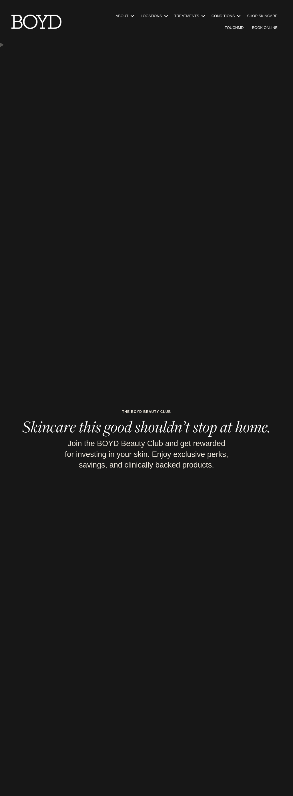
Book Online (265, 27)
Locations (151, 16)
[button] (132, 16)
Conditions (223, 16)
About (122, 16)
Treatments (186, 16)
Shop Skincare (262, 16)
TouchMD (234, 27)
